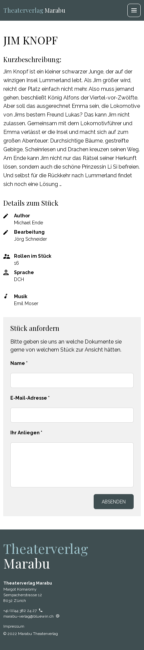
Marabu (34, 10)
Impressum (13, 626)
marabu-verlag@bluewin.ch (31, 616)
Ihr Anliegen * (26, 432)
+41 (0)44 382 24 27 (22, 610)
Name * (19, 363)
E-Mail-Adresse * (30, 398)
